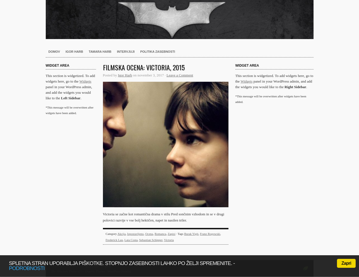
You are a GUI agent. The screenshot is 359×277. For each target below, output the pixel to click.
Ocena (149, 233)
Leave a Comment (180, 75)
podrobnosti (27, 268)
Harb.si (180, 19)
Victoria (169, 240)
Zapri (346, 263)
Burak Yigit (191, 233)
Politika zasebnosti (157, 51)
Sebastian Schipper (151, 240)
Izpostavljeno (135, 233)
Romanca (160, 233)
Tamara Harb (100, 51)
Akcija (121, 233)
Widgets (85, 81)
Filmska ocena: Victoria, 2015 (144, 67)
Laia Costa (131, 240)
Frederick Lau (114, 240)
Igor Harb (74, 51)
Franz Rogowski (210, 233)
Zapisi (171, 233)
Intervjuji (125, 51)
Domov (54, 51)
